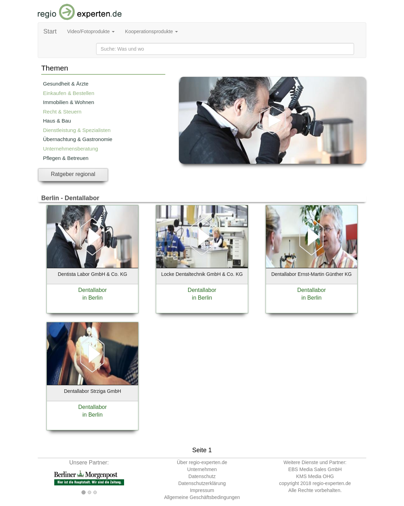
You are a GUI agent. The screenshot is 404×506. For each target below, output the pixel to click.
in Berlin (92, 298)
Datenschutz (202, 476)
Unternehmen (202, 469)
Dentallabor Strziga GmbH (92, 391)
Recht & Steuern (62, 112)
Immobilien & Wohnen (68, 102)
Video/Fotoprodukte (91, 31)
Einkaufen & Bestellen (68, 93)
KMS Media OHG (315, 476)
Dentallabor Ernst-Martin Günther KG (311, 274)
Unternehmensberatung (70, 149)
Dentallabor (92, 290)
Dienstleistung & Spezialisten (76, 130)
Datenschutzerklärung (202, 483)
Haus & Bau (57, 121)
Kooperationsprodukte (151, 31)
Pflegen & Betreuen (65, 158)
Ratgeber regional (73, 174)
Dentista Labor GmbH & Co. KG (92, 274)
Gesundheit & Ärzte (65, 84)
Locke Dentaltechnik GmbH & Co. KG (202, 274)
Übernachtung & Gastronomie (77, 139)
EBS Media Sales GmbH (315, 469)
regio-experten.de (331, 483)
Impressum (202, 490)
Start (50, 31)
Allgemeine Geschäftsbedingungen (202, 497)
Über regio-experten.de (202, 462)
